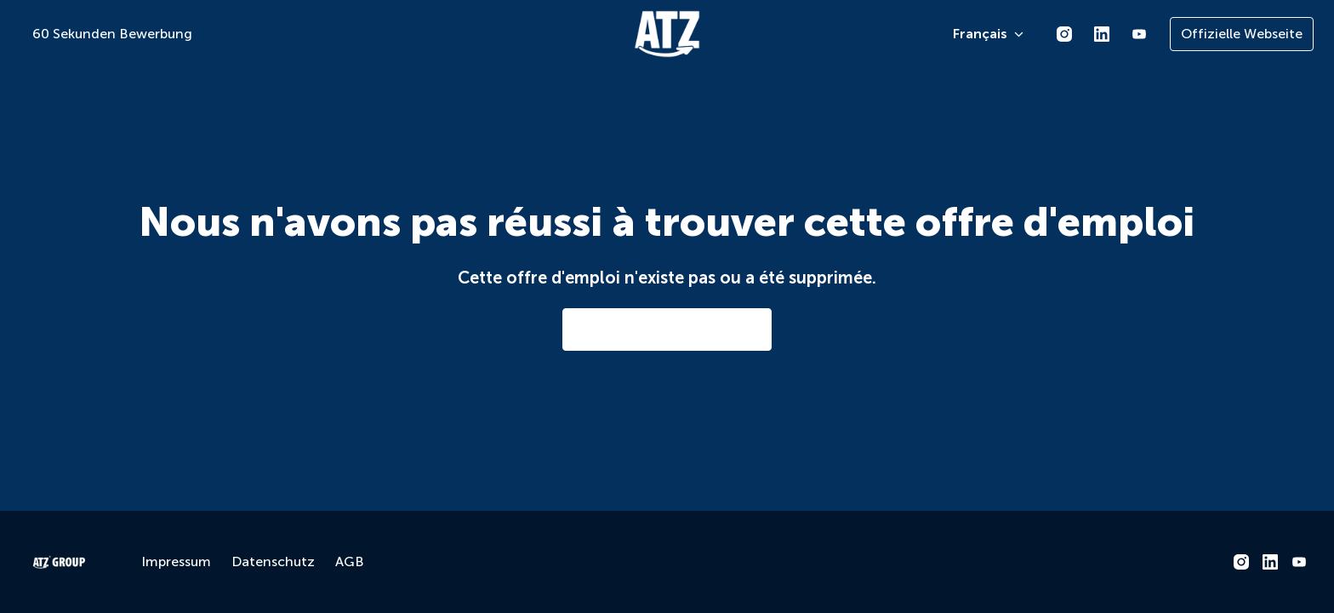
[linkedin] (1102, 34)
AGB (349, 561)
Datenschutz (273, 561)
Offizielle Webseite (1242, 34)
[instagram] (1064, 34)
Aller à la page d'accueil (667, 329)
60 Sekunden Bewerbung (112, 34)
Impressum (176, 561)
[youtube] (1139, 34)
